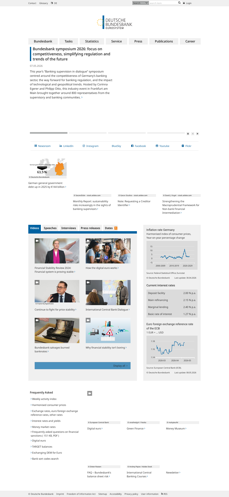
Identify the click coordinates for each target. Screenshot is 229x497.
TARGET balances (41, 446)
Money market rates (43, 427)
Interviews (68, 228)
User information (149, 493)
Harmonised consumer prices (48, 405)
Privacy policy (131, 493)
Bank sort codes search (45, 458)
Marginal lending (158, 307)
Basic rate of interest (160, 314)
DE (54, 3)
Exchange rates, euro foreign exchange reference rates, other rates (54, 413)
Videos (34, 228)
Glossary (43, 3)
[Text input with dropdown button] (165, 3)
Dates (111, 228)
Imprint (60, 493)
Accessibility (116, 493)
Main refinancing (158, 300)
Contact (32, 3)
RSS (164, 493)
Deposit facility (156, 293)
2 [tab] (88, 133)
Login (187, 3)
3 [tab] (127, 133)
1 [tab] (48, 133)
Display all (119, 365)
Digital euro (38, 440)
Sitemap (102, 493)
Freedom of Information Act (81, 493)
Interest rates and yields (45, 421)
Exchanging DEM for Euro (46, 452)
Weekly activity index (43, 399)
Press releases (90, 228)
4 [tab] (166, 133)
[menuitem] (43, 41)
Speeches (50, 228)
